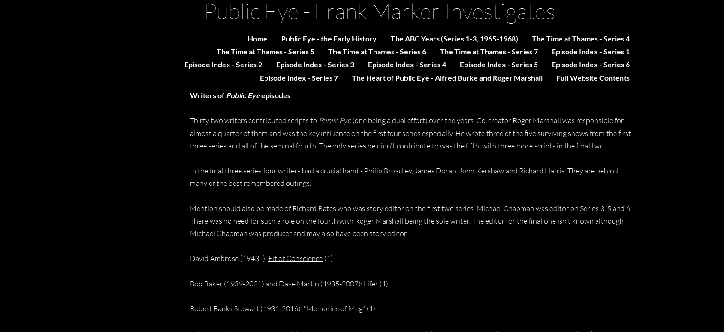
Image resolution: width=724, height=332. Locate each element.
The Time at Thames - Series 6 (377, 51)
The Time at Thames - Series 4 (581, 38)
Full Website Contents (593, 77)
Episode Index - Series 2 (223, 64)
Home (257, 38)
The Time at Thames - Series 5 (265, 51)
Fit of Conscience (295, 258)
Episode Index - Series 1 (591, 51)
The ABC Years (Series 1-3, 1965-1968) (454, 38)
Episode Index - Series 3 (315, 64)
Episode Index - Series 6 (591, 64)
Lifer (371, 283)
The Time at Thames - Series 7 (489, 51)
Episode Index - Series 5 (499, 64)
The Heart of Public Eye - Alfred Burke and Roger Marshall (447, 77)
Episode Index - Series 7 (299, 77)
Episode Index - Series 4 (407, 64)
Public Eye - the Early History (329, 38)
